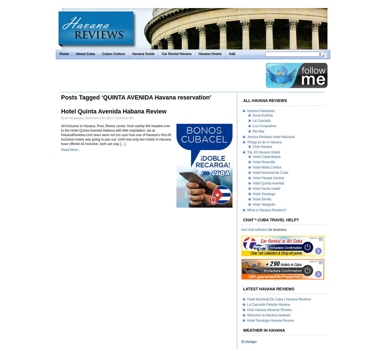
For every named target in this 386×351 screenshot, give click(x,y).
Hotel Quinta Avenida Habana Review (114, 111)
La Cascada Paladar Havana (268, 305)
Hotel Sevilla (262, 199)
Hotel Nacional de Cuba (270, 173)
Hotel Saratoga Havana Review (270, 320)
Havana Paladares (261, 111)
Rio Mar (258, 131)
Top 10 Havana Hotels (263, 152)
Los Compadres (264, 126)
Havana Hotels (210, 54)
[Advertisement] (161, 75)
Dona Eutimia (263, 115)
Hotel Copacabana (266, 157)
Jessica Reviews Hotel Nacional (271, 137)
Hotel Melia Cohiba (267, 167)
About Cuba (85, 54)
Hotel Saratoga (264, 194)
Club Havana (262, 147)
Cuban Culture (113, 54)
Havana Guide (143, 54)
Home (64, 54)
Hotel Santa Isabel (266, 189)
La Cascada (262, 121)
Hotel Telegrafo (264, 205)
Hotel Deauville (264, 162)
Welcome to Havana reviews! (268, 315)
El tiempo (249, 342)
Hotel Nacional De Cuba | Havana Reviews (279, 299)
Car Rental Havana (176, 54)
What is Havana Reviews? (266, 210)
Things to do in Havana (264, 142)
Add (232, 54)
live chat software (254, 230)
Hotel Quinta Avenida (268, 183)
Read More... (70, 150)
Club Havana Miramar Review (269, 310)
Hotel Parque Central (268, 178)
